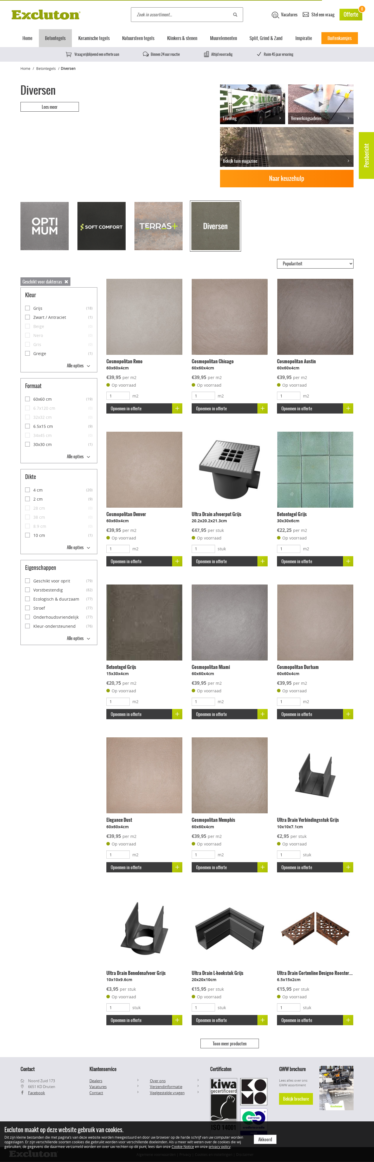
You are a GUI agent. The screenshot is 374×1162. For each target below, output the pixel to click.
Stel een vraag (318, 14)
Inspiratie (303, 38)
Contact (96, 1092)
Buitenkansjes (340, 38)
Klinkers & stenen (182, 38)
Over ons (158, 1080)
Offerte (353, 13)
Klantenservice (102, 1069)
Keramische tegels (94, 38)
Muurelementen (223, 38)
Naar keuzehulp (286, 178)
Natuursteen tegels (138, 38)
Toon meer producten (230, 1043)
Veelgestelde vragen (167, 1092)
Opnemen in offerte (146, 408)
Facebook (36, 1092)
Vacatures (284, 14)
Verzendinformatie (166, 1086)
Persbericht (366, 155)
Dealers (95, 1080)
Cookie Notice (183, 1146)
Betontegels (55, 38)
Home (27, 38)
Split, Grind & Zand (266, 38)
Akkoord (265, 1139)
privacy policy (220, 1146)
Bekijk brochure (296, 1099)
